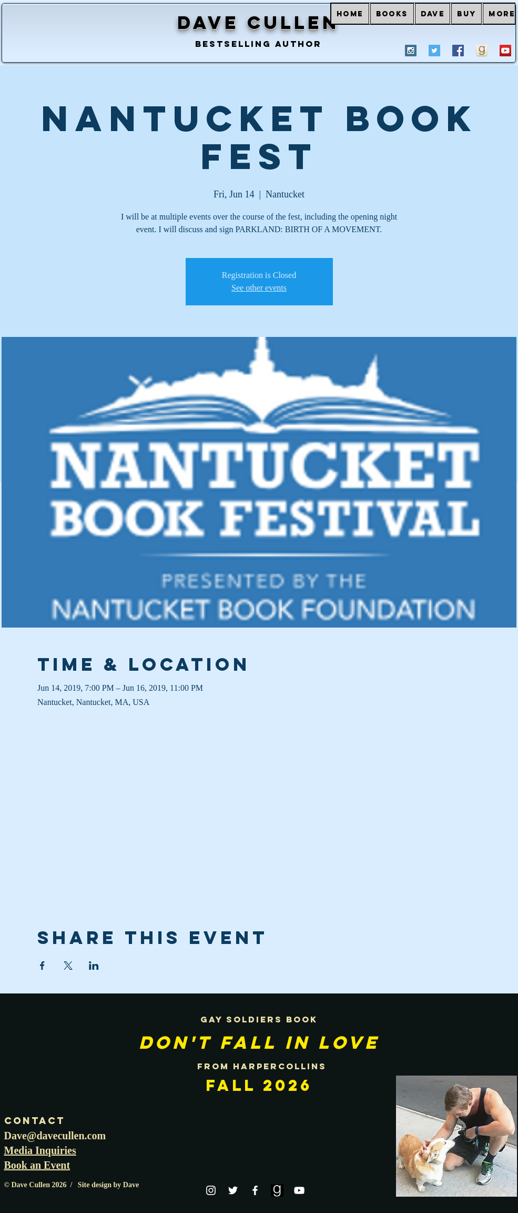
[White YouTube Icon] (299, 1190)
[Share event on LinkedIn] (94, 965)
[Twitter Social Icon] (434, 50)
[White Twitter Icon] (233, 1190)
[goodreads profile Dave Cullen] (481, 50)
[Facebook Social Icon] (458, 50)
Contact (34, 1121)
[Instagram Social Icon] (411, 50)
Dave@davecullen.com (55, 1135)
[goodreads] (277, 1190)
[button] (392, 13)
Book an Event (37, 1165)
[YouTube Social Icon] (505, 50)
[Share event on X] (68, 965)
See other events (259, 287)
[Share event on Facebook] (42, 965)
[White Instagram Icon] (211, 1190)
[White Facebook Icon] (255, 1190)
